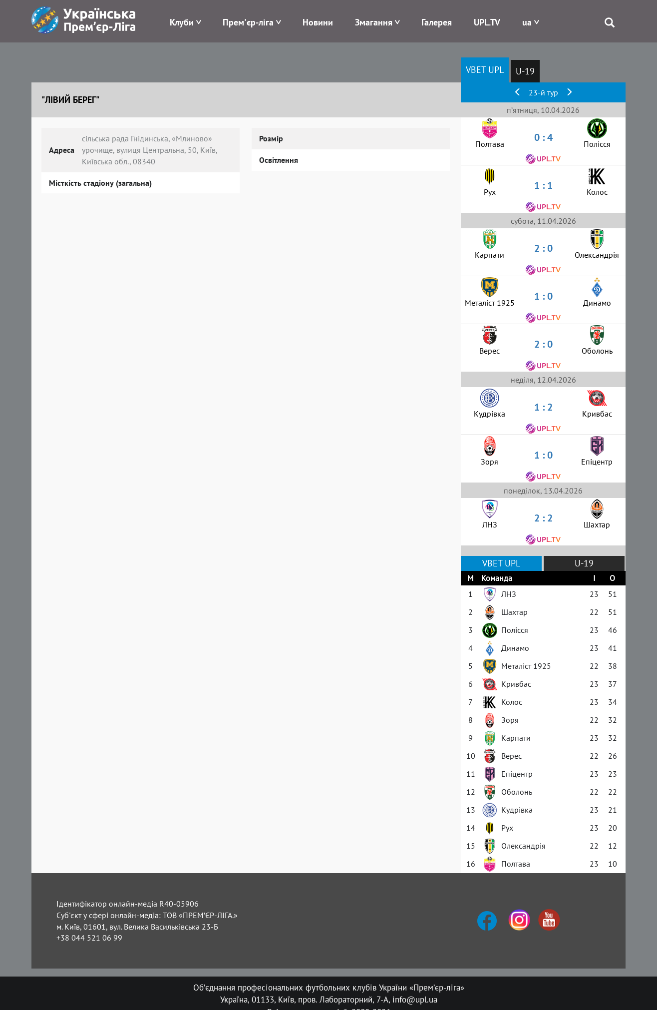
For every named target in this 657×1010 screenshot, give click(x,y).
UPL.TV (487, 22)
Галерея (436, 22)
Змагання (373, 22)
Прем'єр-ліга (248, 22)
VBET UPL (485, 69)
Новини (318, 22)
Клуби (182, 22)
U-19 (525, 71)
